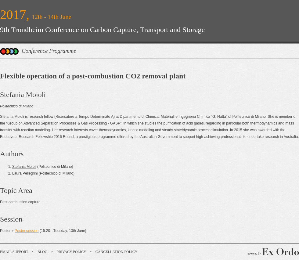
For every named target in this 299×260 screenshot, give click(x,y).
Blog (43, 252)
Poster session (27, 231)
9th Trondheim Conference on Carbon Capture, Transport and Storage (102, 30)
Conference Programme (49, 51)
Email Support (14, 252)
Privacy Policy (71, 252)
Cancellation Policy (116, 252)
